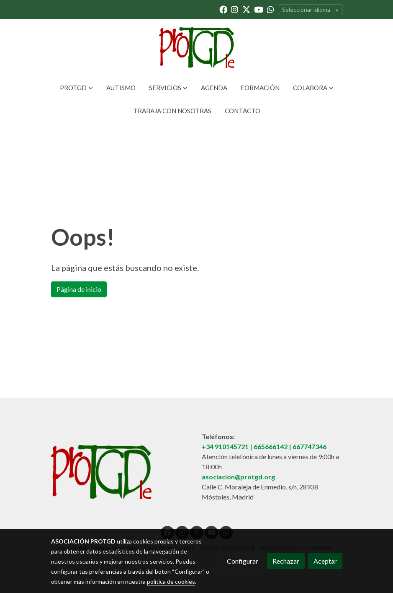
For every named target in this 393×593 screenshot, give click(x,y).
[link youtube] (258, 9)
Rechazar (285, 561)
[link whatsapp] (270, 9)
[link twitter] (246, 9)
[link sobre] (121, 473)
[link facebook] (223, 9)
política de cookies (171, 581)
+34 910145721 (225, 446)
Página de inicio (79, 289)
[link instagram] (234, 9)
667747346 (309, 446)
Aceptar (325, 561)
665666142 (271, 446)
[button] (76, 87)
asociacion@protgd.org (238, 477)
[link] (196, 47)
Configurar (242, 561)
